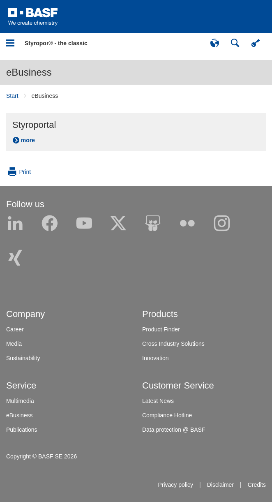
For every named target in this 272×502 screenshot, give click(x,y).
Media (14, 343)
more (28, 140)
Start (12, 96)
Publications (21, 429)
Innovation (155, 358)
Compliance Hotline (167, 415)
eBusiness (29, 72)
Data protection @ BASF (173, 429)
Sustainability (23, 358)
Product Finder (161, 329)
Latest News (158, 401)
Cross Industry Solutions (173, 343)
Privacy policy (175, 484)
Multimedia (20, 401)
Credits (257, 484)
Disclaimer (220, 484)
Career (15, 329)
